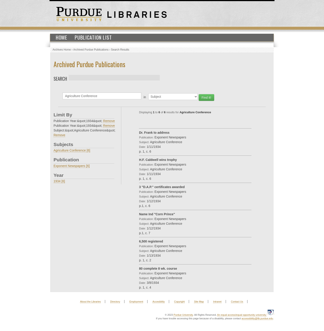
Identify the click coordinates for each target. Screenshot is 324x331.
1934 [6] (59, 181)
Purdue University (183, 314)
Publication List (93, 37)
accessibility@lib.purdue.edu (257, 318)
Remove (109, 121)
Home (61, 37)
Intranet (217, 301)
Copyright (179, 301)
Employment (136, 301)
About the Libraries (90, 301)
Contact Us (237, 301)
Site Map (199, 301)
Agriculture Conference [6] (72, 150)
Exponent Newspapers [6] (72, 166)
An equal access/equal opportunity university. (242, 314)
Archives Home (62, 49)
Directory (115, 301)
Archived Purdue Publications (91, 49)
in (145, 97)
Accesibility (159, 301)
